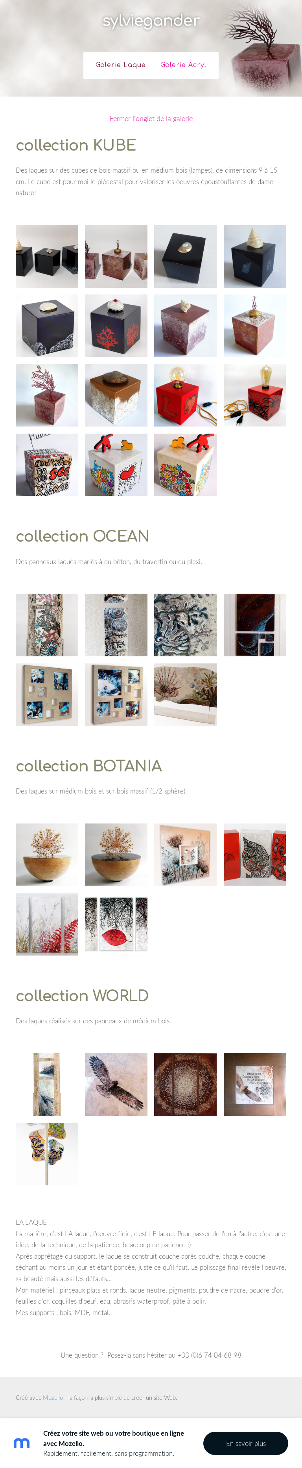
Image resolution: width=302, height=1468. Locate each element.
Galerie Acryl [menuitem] (183, 65)
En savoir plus (246, 1443)
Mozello (53, 1397)
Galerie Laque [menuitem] (121, 65)
